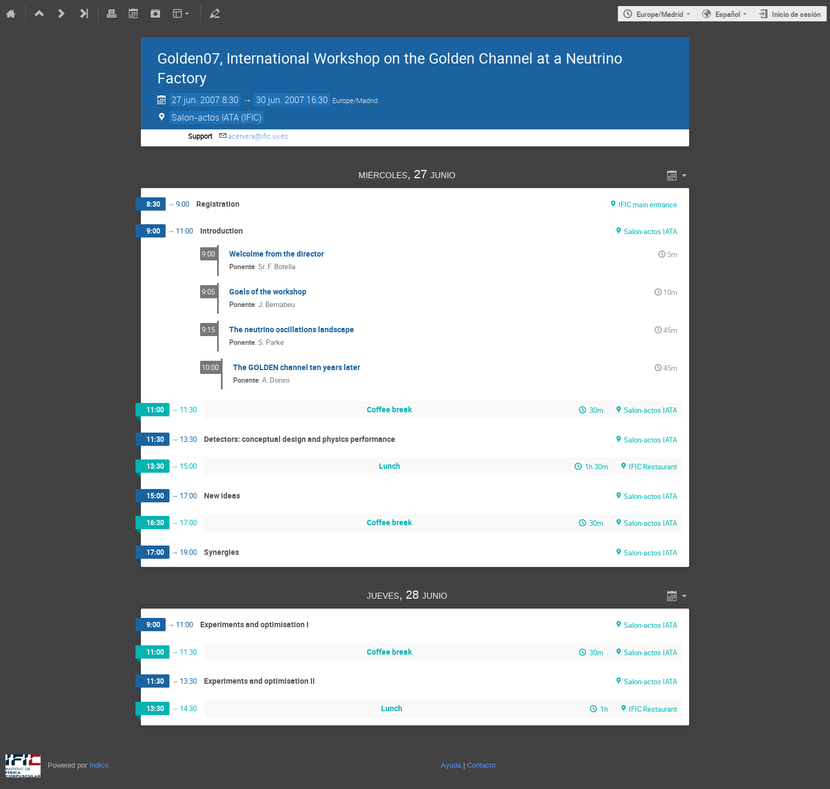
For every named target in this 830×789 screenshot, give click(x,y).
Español (727, 14)
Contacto (481, 765)
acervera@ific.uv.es (258, 136)
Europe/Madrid (659, 14)
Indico (99, 765)
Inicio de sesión (796, 14)
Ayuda (451, 765)
